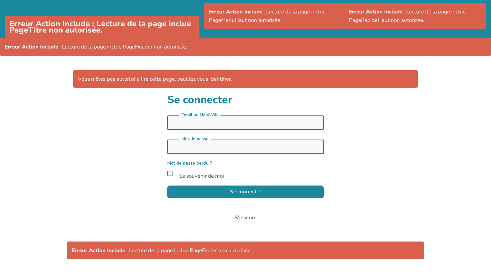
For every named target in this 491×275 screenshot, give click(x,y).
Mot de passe (195, 139)
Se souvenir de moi (195, 175)
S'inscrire (245, 217)
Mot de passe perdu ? (189, 163)
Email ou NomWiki (199, 115)
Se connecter (245, 191)
